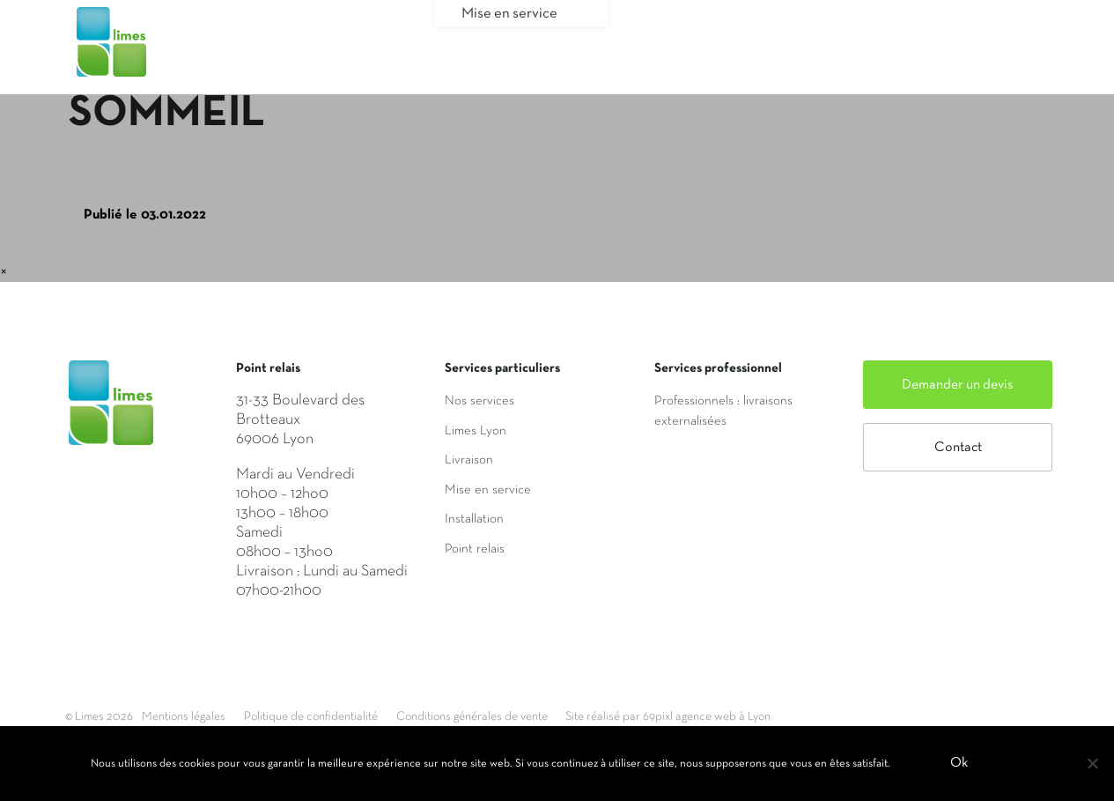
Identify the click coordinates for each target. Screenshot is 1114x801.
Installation (474, 519)
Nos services (479, 401)
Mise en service (488, 490)
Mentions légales (200, 716)
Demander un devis (958, 385)
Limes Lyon (475, 431)
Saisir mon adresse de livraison (782, 55)
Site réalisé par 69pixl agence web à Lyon (769, 716)
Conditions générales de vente (540, 716)
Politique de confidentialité (351, 716)
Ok (961, 765)
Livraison (469, 460)
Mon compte (981, 55)
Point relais (475, 549)
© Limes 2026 (101, 716)
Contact (958, 447)
